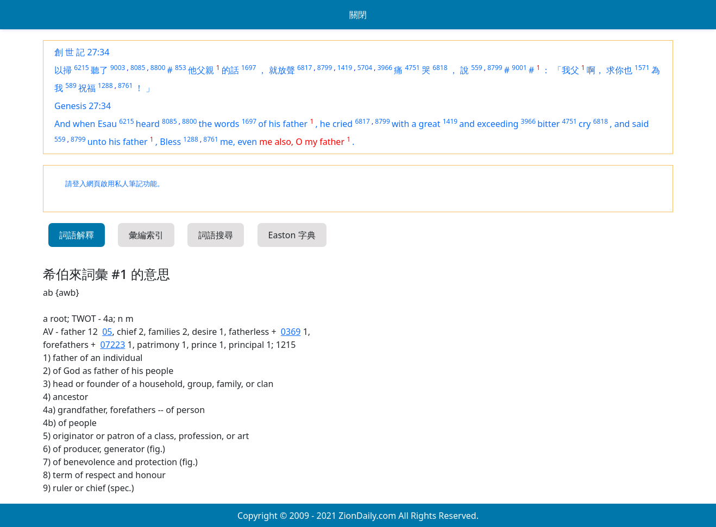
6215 (81, 67)
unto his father (117, 142)
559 (476, 67)
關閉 (358, 15)
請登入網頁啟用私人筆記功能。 (114, 184)
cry (585, 124)
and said (631, 124)
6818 (439, 67)
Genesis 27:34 (82, 106)
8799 (324, 67)
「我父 (566, 70)
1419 (344, 67)
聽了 (99, 70)
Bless (170, 142)
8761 (125, 85)
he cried (336, 124)
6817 (304, 67)
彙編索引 (146, 235)
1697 (248, 67)
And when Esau (85, 124)
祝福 (87, 88)
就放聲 (282, 70)
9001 (519, 67)
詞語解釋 (76, 235)
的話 (230, 70)
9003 (117, 67)
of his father (282, 124)
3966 (385, 67)
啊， (595, 70)
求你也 (619, 70)
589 (71, 85)
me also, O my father (301, 142)
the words (219, 124)
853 (180, 67)
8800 (157, 67)
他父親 (201, 70)
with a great (416, 124)
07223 (113, 345)
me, (228, 142)
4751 (412, 67)
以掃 (63, 70)
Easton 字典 (292, 235)
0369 (291, 332)
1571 (642, 67)
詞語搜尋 (215, 235)
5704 (364, 67)
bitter (548, 124)
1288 (105, 85)
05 (107, 332)
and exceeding (488, 124)
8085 (137, 67)
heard (148, 124)
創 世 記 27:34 (81, 52)
